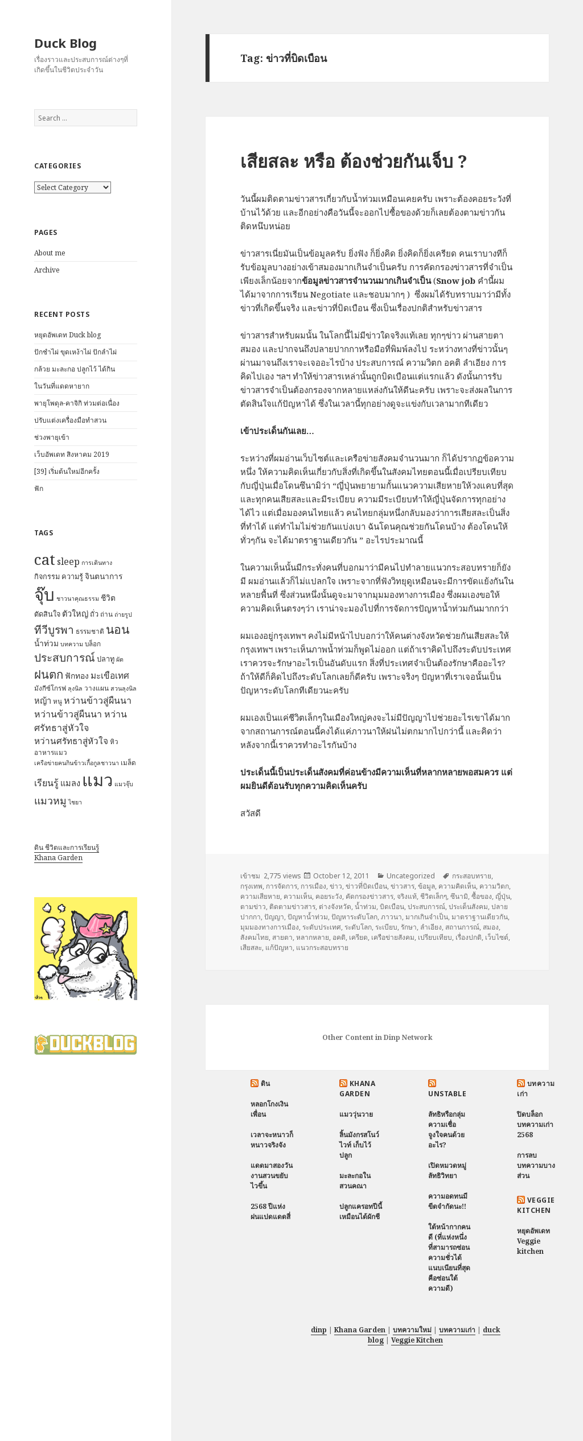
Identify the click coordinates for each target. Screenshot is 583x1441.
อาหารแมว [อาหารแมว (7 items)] (50, 752)
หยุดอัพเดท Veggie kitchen (533, 1241)
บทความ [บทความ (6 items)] (71, 644)
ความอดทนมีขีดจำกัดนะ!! (447, 1201)
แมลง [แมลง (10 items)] (70, 782)
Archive (47, 270)
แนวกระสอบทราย (322, 947)
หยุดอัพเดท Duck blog (67, 335)
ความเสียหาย (260, 896)
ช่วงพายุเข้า (51, 437)
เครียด (358, 937)
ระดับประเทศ (321, 927)
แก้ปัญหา (279, 947)
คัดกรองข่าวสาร (369, 896)
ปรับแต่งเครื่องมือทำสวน (70, 420)
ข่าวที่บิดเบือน (366, 886)
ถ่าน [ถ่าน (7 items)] (106, 614)
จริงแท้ (407, 896)
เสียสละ (251, 947)
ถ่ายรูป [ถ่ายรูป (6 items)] (123, 614)
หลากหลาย (312, 937)
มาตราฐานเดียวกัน (479, 917)
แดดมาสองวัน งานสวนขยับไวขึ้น (272, 1176)
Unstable (447, 1094)
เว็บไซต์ (496, 937)
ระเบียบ (386, 927)
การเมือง (313, 886)
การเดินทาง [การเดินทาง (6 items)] (96, 563)
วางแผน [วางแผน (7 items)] (96, 688)
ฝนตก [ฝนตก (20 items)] (48, 674)
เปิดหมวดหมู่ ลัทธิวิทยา (447, 1170)
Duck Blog (65, 42)
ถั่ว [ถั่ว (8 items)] (94, 614)
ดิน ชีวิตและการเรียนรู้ (66, 847)
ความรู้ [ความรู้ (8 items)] (72, 576)
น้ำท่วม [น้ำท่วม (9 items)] (46, 643)
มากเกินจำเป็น (426, 917)
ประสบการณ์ (426, 906)
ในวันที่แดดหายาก (61, 386)
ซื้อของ (481, 896)
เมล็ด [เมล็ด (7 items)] (128, 762)
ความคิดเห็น (457, 886)
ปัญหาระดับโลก (354, 917)
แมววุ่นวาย (356, 1114)
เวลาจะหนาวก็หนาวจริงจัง (272, 1140)
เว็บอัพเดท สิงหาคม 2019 (71, 454)
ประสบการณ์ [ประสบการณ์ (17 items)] (64, 657)
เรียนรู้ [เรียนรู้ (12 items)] (46, 783)
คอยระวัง (328, 896)
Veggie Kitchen (536, 1205)
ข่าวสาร (402, 886)
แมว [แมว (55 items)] (97, 780)
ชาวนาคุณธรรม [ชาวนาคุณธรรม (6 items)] (77, 598)
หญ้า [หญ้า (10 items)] (42, 700)
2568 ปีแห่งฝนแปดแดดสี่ (270, 1211)
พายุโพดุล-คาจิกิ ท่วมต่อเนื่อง (77, 403)
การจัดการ (281, 886)
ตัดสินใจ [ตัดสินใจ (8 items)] (47, 614)
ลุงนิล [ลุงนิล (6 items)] (75, 688)
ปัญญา (274, 917)
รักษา (409, 927)
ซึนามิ (459, 896)
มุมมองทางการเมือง (269, 927)
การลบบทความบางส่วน (536, 1165)
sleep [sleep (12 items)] (68, 561)
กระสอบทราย (471, 876)
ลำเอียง (431, 927)
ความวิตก (494, 886)
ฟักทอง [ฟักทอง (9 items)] (77, 675)
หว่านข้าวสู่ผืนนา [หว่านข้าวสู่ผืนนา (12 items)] (98, 700)
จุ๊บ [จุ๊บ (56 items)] (44, 594)
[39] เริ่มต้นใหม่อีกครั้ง (67, 471)
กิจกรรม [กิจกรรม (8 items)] (47, 576)
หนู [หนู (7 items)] (57, 701)
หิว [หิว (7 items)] (114, 741)
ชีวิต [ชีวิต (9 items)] (108, 597)
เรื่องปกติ (468, 937)
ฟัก (38, 488)
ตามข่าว (253, 906)
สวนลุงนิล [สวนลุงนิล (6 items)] (123, 688)
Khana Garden (58, 857)
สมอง (491, 927)
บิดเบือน (392, 906)
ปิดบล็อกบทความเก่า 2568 (535, 1124)
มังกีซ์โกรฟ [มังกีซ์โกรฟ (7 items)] (50, 688)
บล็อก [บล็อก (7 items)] (93, 643)
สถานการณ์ (462, 927)
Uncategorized (411, 876)
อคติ (339, 937)
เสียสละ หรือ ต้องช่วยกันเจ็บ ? (353, 161)
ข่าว (336, 886)
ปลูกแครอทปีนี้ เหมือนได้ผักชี (360, 1211)
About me (49, 253)
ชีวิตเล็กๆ (433, 896)
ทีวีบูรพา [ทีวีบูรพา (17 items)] (54, 629)
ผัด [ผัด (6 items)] (120, 659)
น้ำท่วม (365, 906)
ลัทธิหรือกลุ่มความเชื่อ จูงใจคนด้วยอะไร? (446, 1129)
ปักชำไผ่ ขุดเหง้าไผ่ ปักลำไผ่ (75, 352)
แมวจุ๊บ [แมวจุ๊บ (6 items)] (123, 784)
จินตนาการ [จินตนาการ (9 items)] (103, 576)
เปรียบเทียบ (435, 937)
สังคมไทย (254, 937)
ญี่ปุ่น (502, 896)
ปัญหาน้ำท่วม (308, 917)
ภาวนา (391, 917)
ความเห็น (298, 896)
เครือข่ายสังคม (392, 937)
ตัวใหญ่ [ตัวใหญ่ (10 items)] (75, 613)
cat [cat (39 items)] (44, 559)
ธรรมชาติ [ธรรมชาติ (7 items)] (90, 631)
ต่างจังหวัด (335, 906)
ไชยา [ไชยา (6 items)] (75, 802)
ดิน (265, 1083)
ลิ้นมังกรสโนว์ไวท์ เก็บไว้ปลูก (359, 1145)
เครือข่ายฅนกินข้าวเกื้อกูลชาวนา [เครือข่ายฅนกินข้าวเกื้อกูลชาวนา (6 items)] (76, 763)
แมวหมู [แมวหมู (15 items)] (50, 800)
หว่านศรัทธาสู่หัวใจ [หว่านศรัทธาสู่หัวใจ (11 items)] (71, 741)
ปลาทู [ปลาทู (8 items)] (105, 659)
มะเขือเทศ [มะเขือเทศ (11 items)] (110, 676)
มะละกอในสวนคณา (355, 1181)
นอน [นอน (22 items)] (117, 629)
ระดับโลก (358, 927)
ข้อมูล (426, 886)
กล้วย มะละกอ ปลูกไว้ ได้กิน (74, 369)
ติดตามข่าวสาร (292, 906)
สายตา (282, 937)
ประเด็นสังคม (468, 906)
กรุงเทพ (251, 886)
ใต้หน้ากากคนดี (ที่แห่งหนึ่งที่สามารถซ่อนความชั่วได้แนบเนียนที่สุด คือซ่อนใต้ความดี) (449, 1257)
